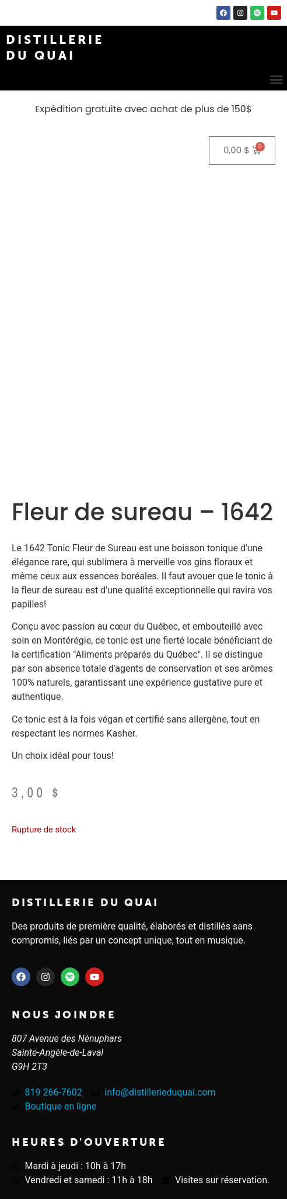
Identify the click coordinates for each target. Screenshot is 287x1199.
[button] (276, 79)
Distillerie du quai (85, 902)
